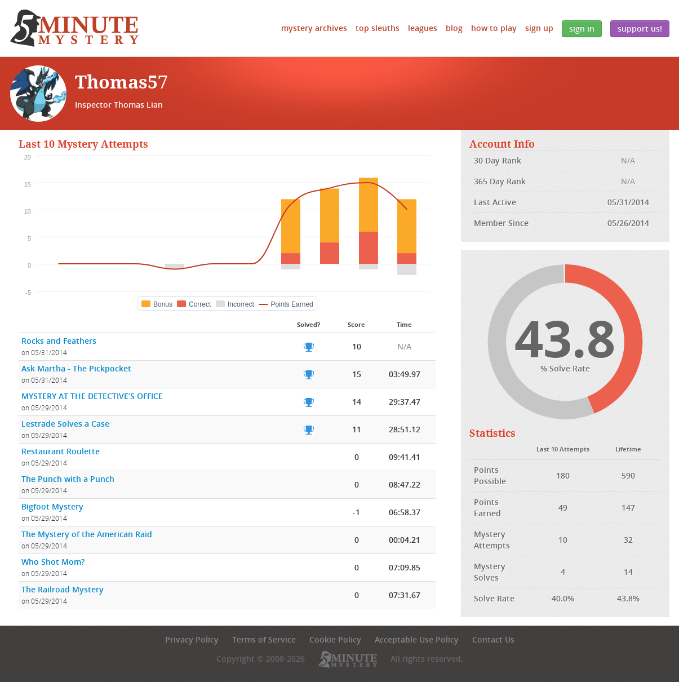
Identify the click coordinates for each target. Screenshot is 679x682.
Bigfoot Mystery (52, 506)
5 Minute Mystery (74, 28)
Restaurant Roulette (60, 451)
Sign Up (539, 28)
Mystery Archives (314, 28)
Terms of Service (264, 639)
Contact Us (493, 639)
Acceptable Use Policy (417, 639)
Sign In (581, 28)
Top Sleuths (378, 28)
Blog (454, 28)
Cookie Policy (335, 639)
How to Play (494, 28)
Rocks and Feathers (58, 340)
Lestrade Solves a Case (65, 423)
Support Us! (640, 28)
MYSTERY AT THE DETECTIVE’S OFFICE (92, 396)
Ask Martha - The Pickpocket (76, 368)
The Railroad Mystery (62, 589)
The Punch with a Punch (67, 478)
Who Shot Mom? (53, 561)
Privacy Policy (192, 639)
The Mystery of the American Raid (86, 534)
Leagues (422, 28)
